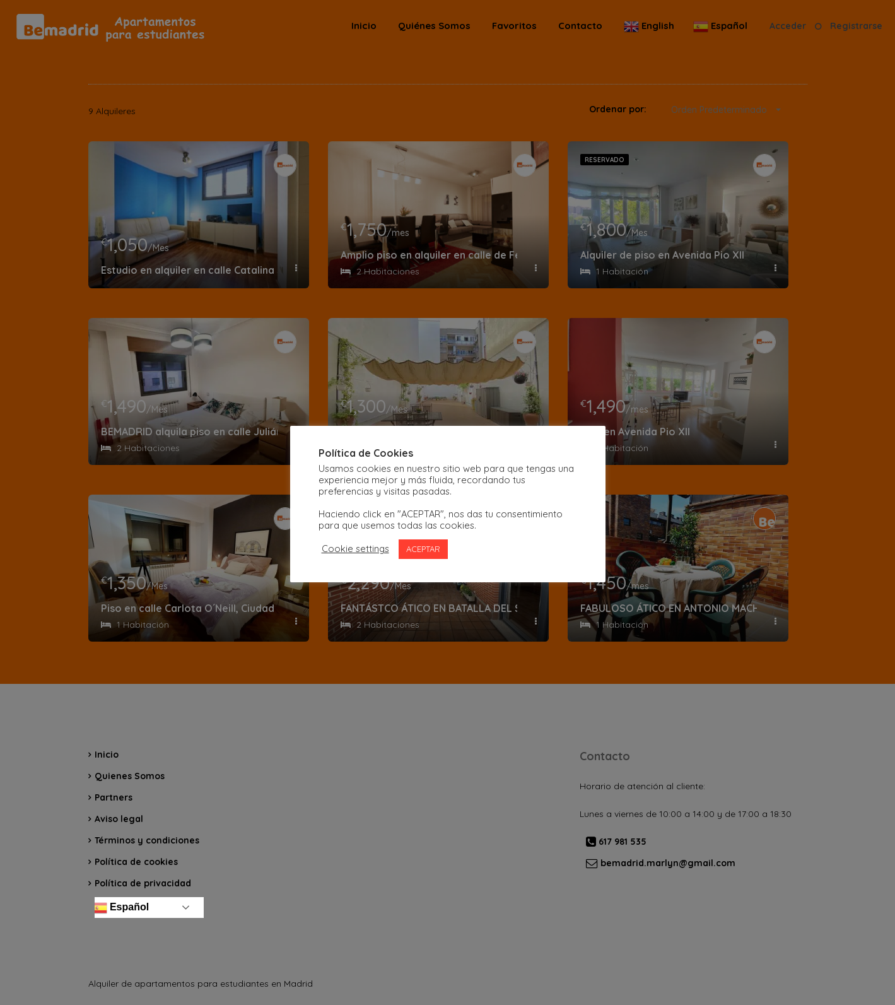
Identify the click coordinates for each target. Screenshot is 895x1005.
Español (120, 907)
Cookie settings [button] (355, 549)
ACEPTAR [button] (423, 549)
